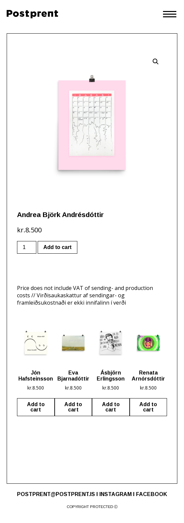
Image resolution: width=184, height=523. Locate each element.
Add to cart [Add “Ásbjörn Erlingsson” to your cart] (111, 406)
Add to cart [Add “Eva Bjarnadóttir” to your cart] (73, 406)
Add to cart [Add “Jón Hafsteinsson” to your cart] (36, 406)
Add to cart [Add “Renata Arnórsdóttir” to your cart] (148, 406)
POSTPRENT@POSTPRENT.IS (56, 494)
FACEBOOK (151, 494)
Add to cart (57, 247)
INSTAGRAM (115, 494)
